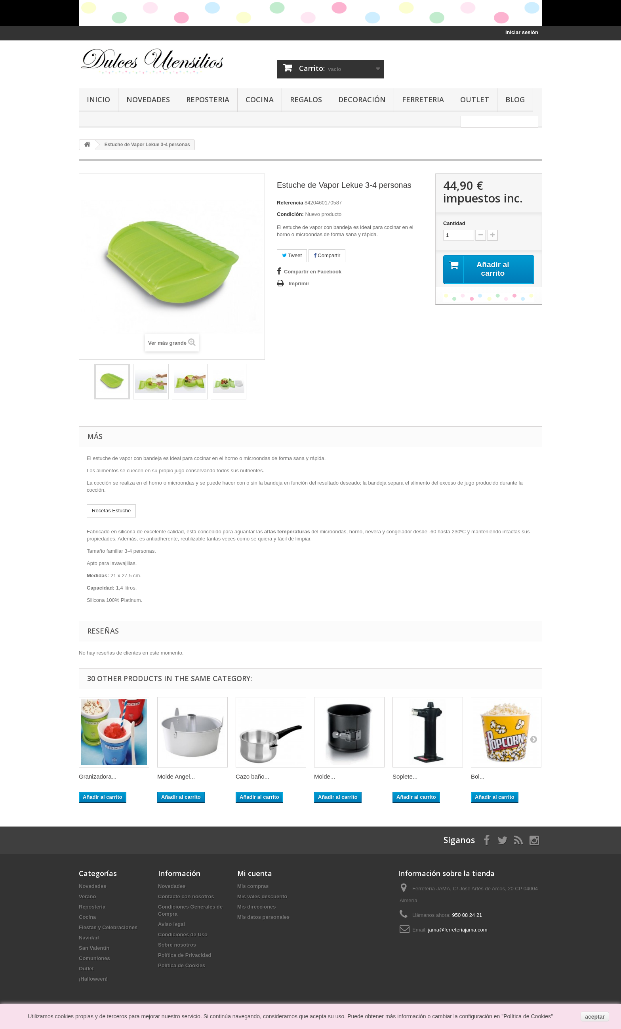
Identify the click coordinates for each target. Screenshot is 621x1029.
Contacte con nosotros (186, 896)
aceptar (595, 1017)
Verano (87, 896)
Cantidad (454, 223)
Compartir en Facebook (312, 272)
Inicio (98, 99)
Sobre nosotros (177, 945)
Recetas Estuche (111, 511)
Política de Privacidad (184, 955)
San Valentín (94, 948)
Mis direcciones (256, 907)
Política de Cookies (181, 965)
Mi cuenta (254, 873)
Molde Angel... (176, 776)
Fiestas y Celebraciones (108, 927)
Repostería (92, 907)
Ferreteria (423, 99)
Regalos (306, 99)
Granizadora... (97, 776)
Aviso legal (171, 924)
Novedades (148, 99)
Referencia (290, 203)
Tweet (292, 255)
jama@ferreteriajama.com (458, 930)
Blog (515, 99)
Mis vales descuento (262, 896)
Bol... (477, 776)
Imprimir (299, 283)
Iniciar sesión (521, 32)
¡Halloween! (93, 979)
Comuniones (94, 958)
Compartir (327, 255)
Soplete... (404, 776)
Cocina (260, 99)
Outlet (474, 99)
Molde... (324, 776)
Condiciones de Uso (183, 934)
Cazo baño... (252, 776)
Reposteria (207, 99)
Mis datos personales (263, 917)
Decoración (362, 99)
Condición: (290, 214)
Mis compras (253, 886)
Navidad (89, 938)
